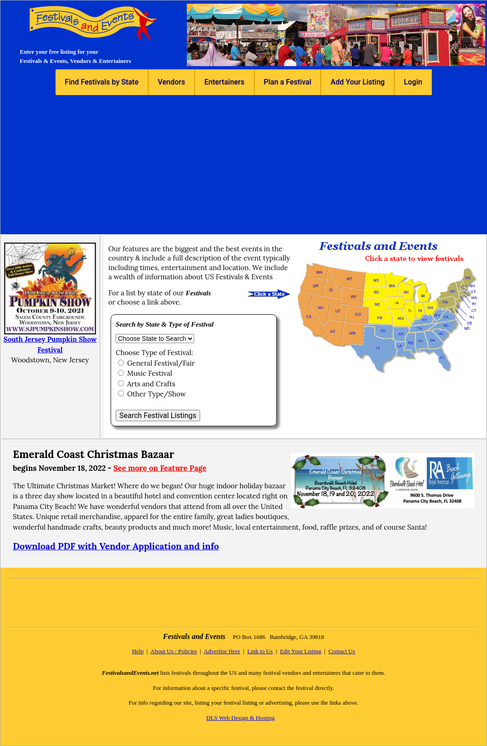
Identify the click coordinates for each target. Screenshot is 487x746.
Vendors (171, 82)
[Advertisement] (244, 164)
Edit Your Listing (300, 651)
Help (137, 651)
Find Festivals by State (102, 82)
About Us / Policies (174, 651)
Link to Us (260, 651)
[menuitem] (102, 82)
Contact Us (341, 651)
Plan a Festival (288, 82)
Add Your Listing (357, 82)
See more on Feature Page (160, 468)
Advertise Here (222, 651)
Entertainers (224, 82)
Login (413, 82)
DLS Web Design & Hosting (241, 717)
